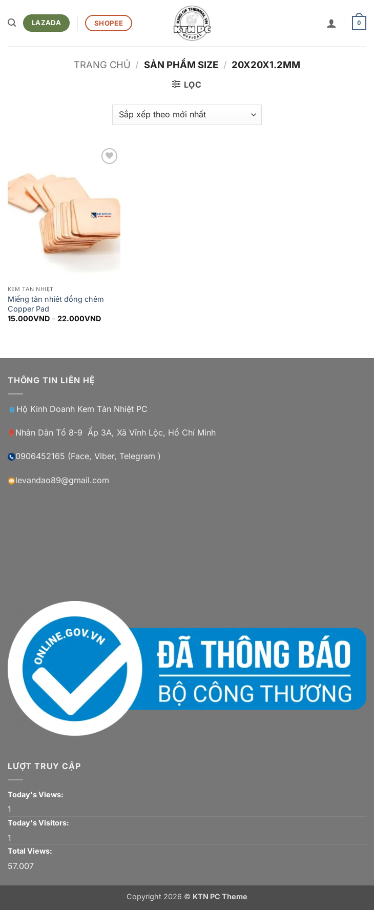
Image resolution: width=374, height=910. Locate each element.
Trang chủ (102, 64)
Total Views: (31, 850)
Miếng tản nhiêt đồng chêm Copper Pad (56, 304)
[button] (12, 23)
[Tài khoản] (331, 23)
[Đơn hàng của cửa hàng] (187, 115)
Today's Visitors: (39, 822)
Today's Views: (36, 794)
